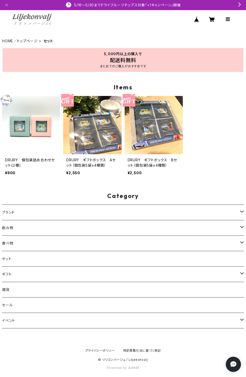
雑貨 (6, 289)
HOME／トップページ (20, 41)
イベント (8, 320)
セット (6, 258)
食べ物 (7, 243)
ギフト (7, 274)
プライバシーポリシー (100, 350)
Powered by (123, 368)
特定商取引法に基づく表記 (142, 350)
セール (7, 305)
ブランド (8, 212)
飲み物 (7, 228)
